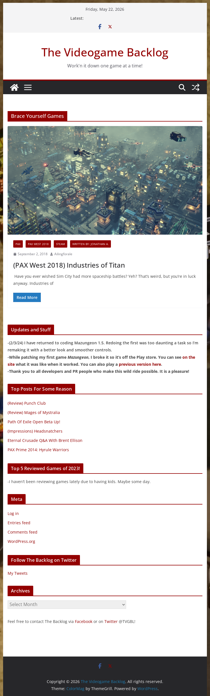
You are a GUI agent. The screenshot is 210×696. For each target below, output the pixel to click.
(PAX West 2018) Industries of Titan (69, 265)
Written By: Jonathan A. (90, 244)
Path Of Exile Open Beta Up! (34, 421)
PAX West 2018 (38, 244)
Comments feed (22, 532)
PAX (18, 244)
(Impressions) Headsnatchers (35, 431)
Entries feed (19, 522)
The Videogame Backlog (104, 52)
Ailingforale (63, 254)
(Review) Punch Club (27, 403)
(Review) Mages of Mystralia (34, 412)
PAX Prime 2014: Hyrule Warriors (38, 449)
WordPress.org (21, 541)
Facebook (83, 621)
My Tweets (18, 573)
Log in (13, 513)
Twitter (111, 621)
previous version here (140, 364)
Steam (60, 244)
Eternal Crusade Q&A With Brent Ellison (45, 440)
